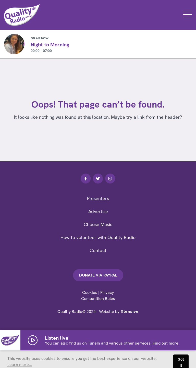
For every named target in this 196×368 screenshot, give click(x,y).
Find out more (165, 343)
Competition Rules (98, 298)
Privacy (107, 292)
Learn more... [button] (19, 364)
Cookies (89, 292)
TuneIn (94, 343)
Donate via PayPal (98, 275)
